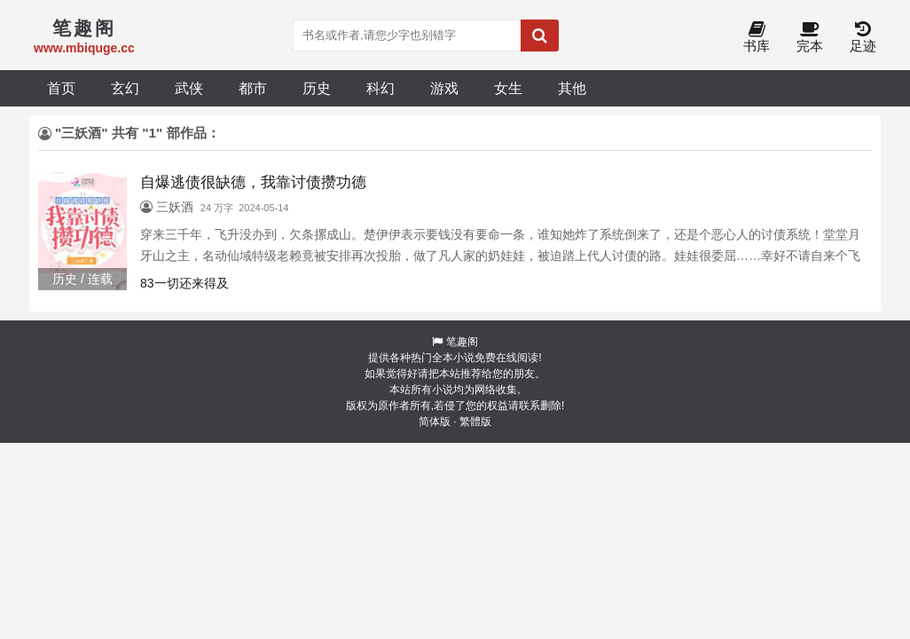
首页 (61, 88)
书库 (756, 37)
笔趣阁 (462, 341)
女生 (508, 88)
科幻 (380, 88)
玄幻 (125, 88)
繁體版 (475, 421)
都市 (253, 88)
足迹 (863, 37)
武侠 (189, 88)
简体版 (435, 421)
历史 (316, 88)
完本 (809, 37)
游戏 (444, 88)
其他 (572, 88)
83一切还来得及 (184, 283)
